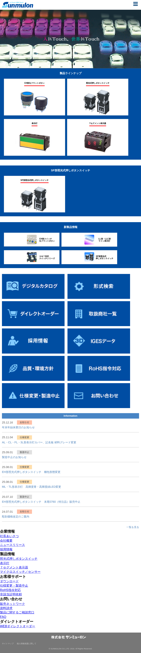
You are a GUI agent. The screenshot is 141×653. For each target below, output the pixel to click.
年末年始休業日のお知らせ (18, 427)
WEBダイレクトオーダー (17, 626)
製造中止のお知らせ (14, 457)
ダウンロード (9, 581)
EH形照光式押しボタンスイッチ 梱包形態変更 (31, 471)
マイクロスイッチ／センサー (20, 571)
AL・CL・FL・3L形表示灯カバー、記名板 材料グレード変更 (39, 442)
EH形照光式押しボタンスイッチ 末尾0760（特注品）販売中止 (41, 501)
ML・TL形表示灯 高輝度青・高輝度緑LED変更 (31, 486)
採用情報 (6, 549)
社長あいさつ (9, 536)
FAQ (3, 617)
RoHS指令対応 (10, 590)
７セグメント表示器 (14, 567)
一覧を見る (132, 527)
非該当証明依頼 (11, 594)
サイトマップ (8, 643)
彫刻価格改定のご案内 (15, 516)
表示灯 (4, 563)
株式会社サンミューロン (17, 5)
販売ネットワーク (12, 603)
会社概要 (6, 540)
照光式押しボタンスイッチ (18, 558)
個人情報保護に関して (26, 643)
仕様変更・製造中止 (14, 585)
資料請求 (6, 608)
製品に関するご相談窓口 (17, 612)
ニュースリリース (12, 545)
